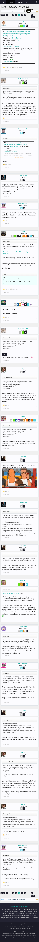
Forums (10, 2)
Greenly (22, 580)
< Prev (3, 14)
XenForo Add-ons (15, 928)
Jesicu (23, 416)
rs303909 (23, 456)
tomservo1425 (22, 129)
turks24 (22, 300)
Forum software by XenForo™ (19, 924)
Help (23, 931)
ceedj (23, 231)
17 (31, 14)
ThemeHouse (30, 926)
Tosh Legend (23, 175)
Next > (33, 17)
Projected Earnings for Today (11, 593)
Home (3, 2)
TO (18, 40)
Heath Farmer (16, 38)
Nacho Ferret (23, 626)
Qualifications (8, 62)
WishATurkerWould (23, 78)
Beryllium (16, 931)
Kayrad (22, 368)
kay (23, 21)
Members (19, 2)
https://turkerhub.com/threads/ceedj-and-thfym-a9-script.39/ (17, 253)
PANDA (11, 36)
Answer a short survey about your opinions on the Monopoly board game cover (17, 33)
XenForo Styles (26, 928)
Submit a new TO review (11, 46)
